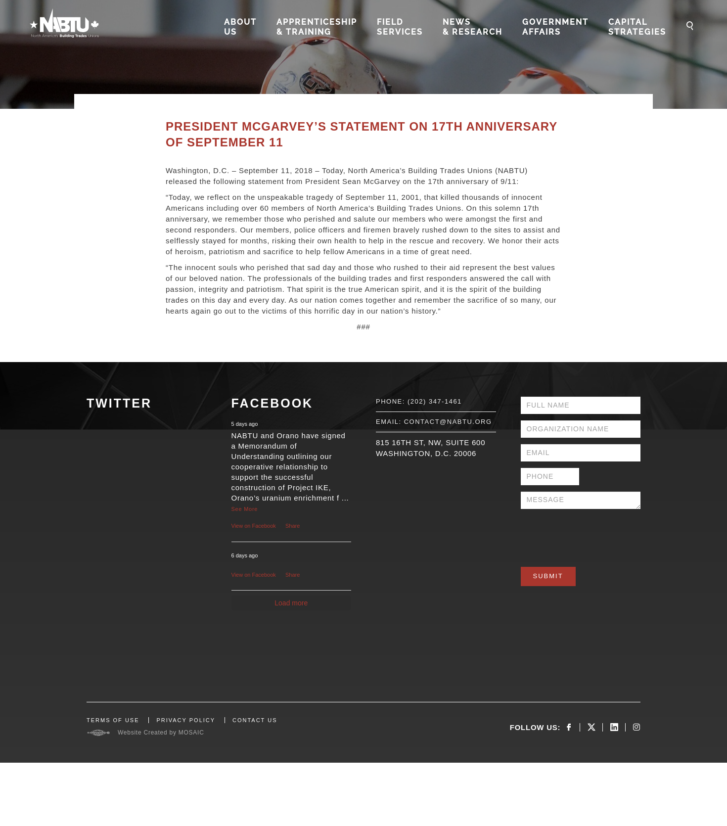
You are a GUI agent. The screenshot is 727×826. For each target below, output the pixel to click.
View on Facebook (253, 526)
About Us (240, 27)
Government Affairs (555, 27)
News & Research (472, 27)
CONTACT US (254, 720)
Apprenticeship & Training (316, 27)
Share (292, 526)
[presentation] (596, 534)
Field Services (400, 27)
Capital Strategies (637, 27)
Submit (548, 576)
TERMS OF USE (113, 720)
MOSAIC (191, 732)
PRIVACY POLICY (185, 720)
